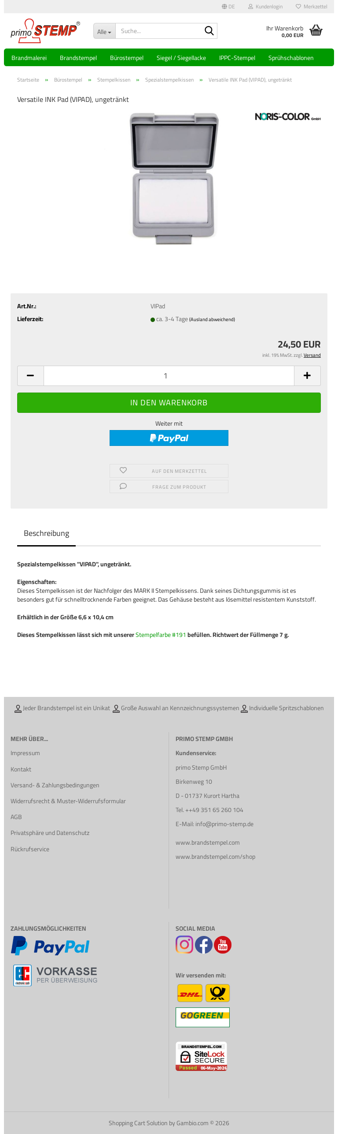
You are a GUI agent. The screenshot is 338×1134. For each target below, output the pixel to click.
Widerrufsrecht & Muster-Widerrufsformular (68, 801)
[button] (228, 6)
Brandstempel (78, 58)
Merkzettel (311, 6)
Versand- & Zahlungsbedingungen (55, 785)
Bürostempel (126, 58)
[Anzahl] (169, 376)
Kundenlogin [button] (265, 6)
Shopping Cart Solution (138, 1123)
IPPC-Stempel (237, 58)
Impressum (25, 753)
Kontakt (21, 769)
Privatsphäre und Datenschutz (50, 832)
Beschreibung (46, 533)
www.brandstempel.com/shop (215, 856)
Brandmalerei (29, 58)
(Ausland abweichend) (212, 319)
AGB (16, 817)
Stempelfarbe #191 (161, 634)
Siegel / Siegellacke (181, 58)
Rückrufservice (30, 849)
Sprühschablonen (291, 58)
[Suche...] (104, 31)
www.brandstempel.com (208, 842)
